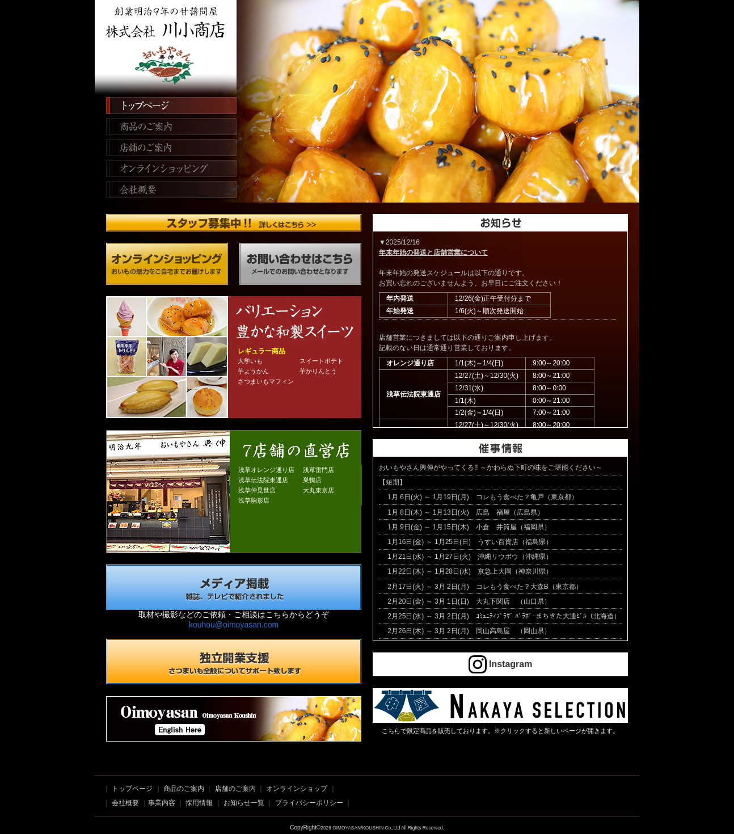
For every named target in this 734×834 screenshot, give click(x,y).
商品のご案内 (167, 127)
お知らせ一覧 (243, 803)
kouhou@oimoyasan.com (234, 624)
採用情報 (199, 803)
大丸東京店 (318, 490)
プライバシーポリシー (309, 803)
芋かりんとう (318, 371)
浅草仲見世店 (257, 490)
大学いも (250, 360)
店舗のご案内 (167, 148)
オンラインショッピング (167, 170)
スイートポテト (321, 360)
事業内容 (161, 803)
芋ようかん (253, 371)
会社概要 (167, 192)
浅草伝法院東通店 (263, 480)
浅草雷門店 (318, 469)
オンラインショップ (296, 789)
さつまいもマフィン (266, 381)
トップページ (167, 105)
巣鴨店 (312, 480)
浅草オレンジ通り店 (266, 469)
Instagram (501, 664)
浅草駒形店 (253, 500)
